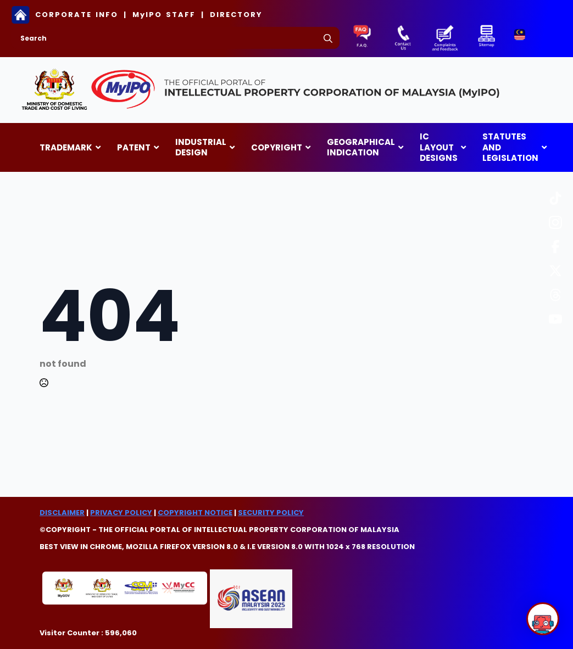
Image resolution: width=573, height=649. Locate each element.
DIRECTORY (236, 15)
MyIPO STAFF (164, 15)
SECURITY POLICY (271, 512)
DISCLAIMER (62, 512)
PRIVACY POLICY (121, 512)
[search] (328, 38)
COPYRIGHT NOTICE (195, 512)
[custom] (555, 198)
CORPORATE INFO (76, 15)
